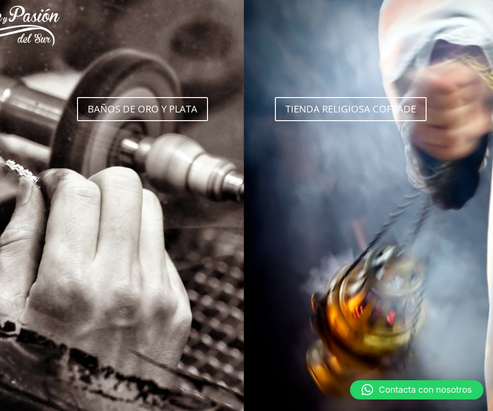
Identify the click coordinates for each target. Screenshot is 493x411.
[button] (416, 389)
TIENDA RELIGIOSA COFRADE (350, 108)
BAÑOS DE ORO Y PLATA (142, 108)
